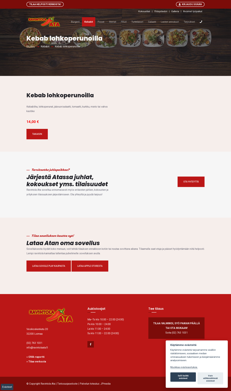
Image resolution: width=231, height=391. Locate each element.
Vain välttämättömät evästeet (210, 378)
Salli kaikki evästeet (183, 376)
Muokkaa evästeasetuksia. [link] (184, 367)
